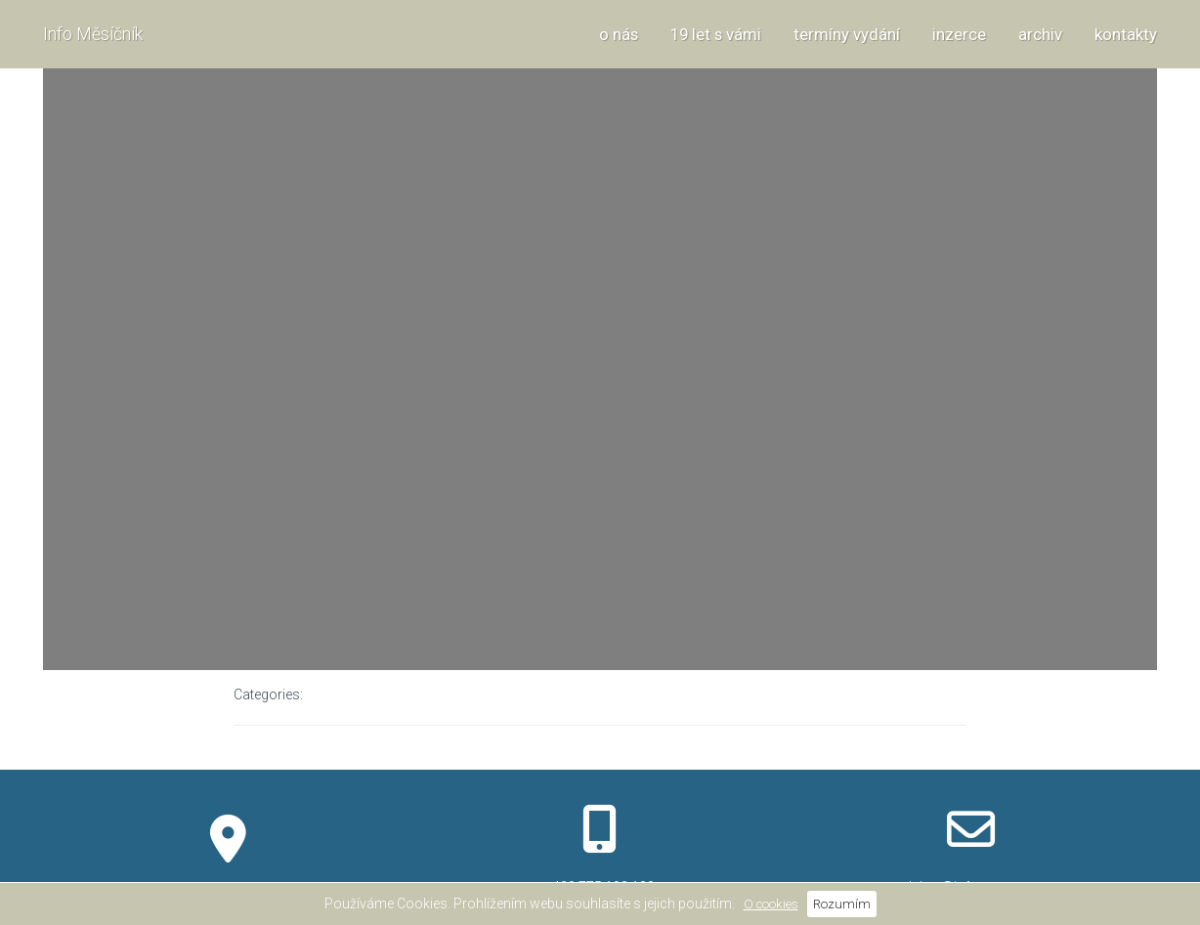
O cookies (771, 904)
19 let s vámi (715, 34)
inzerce (959, 34)
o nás (618, 34)
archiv (1040, 34)
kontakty (1125, 34)
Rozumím (842, 904)
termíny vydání (846, 34)
